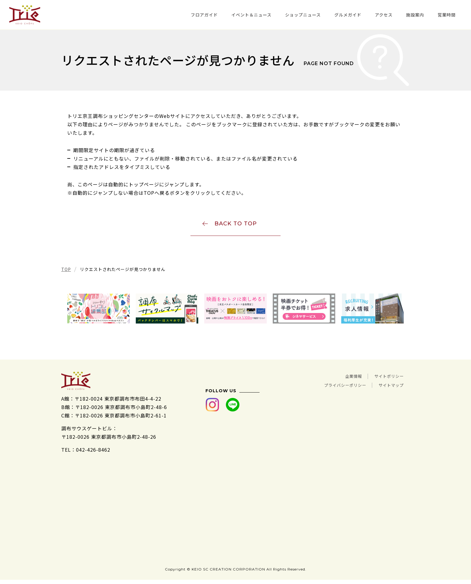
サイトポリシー (386, 379)
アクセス (384, 15)
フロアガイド (204, 15)
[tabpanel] (98, 312)
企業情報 (344, 379)
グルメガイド (347, 15)
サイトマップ (388, 387)
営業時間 (447, 15)
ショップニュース (303, 15)
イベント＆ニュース (251, 15)
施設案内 (415, 15)
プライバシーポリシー (334, 387)
